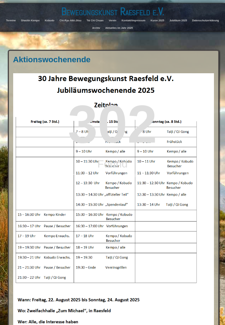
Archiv (96, 28)
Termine (11, 20)
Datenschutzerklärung (205, 20)
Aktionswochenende (52, 59)
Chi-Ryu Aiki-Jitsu (70, 20)
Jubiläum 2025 (178, 20)
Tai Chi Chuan (95, 20)
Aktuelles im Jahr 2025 (119, 28)
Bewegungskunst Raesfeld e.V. (112, 11)
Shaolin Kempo (30, 20)
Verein (112, 20)
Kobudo (49, 20)
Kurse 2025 (157, 20)
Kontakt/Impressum (134, 20)
